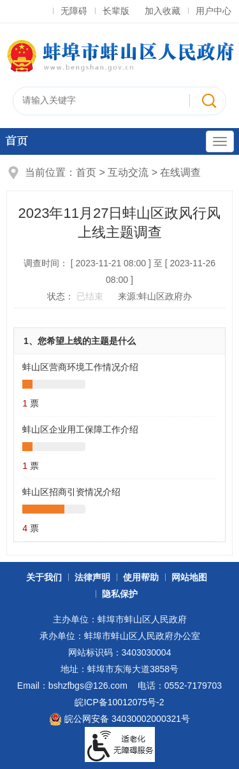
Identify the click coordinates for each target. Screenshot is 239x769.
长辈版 (116, 11)
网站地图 (189, 577)
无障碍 (74, 11)
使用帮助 (141, 577)
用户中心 (213, 11)
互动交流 (128, 172)
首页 (16, 141)
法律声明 (92, 577)
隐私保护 (120, 594)
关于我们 (44, 577)
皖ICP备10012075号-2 (119, 702)
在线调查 (180, 172)
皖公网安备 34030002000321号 (119, 719)
